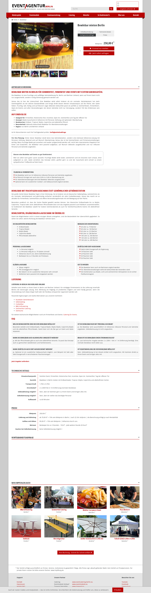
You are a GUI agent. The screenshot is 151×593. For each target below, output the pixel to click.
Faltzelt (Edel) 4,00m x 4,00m (125, 539)
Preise (105, 35)
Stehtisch (26, 539)
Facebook (125, 584)
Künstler (86, 15)
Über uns (121, 15)
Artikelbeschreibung (87, 32)
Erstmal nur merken (99, 48)
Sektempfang (20, 302)
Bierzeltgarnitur (59, 539)
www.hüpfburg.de (57, 570)
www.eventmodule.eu (80, 584)
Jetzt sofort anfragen (99, 53)
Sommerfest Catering (23, 308)
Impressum (21, 584)
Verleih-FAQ (21, 586)
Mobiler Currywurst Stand (92, 510)
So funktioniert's (104, 15)
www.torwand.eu (78, 586)
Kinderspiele (16, 15)
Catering (72, 15)
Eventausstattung (53, 15)
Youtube (125, 582)
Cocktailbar (20, 304)
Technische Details (105, 32)
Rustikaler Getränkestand (25, 300)
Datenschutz (126, 586)
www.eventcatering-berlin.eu (82, 582)
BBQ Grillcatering (22, 306)
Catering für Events (70, 315)
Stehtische (19, 311)
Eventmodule (34, 15)
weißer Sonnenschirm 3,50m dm (92, 539)
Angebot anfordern (127, 9)
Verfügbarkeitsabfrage (87, 35)
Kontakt (136, 15)
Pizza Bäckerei (125, 510)
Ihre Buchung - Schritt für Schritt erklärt (75, 552)
